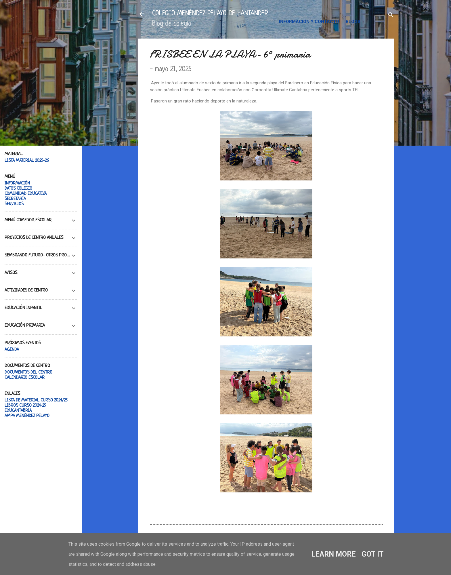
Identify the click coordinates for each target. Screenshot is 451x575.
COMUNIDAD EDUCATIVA (26, 193)
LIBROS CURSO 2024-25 (25, 405)
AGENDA (12, 349)
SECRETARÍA (15, 199)
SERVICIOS (14, 204)
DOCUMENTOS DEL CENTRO (28, 372)
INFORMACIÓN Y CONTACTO (309, 21)
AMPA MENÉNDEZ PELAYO (27, 416)
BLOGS (353, 21)
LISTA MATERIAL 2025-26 (27, 160)
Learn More (333, 554)
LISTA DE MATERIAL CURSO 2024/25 (36, 400)
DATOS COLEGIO (18, 188)
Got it (373, 554)
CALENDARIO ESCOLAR (25, 377)
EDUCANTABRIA (18, 410)
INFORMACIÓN (17, 183)
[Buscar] (390, 15)
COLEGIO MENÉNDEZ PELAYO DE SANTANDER (210, 13)
